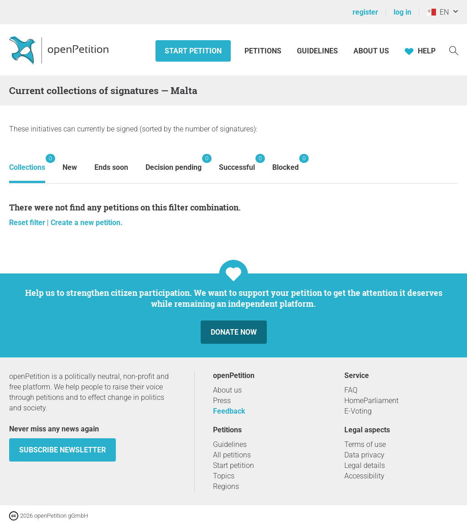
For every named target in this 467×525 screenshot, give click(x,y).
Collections (27, 163)
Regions (226, 486)
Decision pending (173, 163)
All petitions (232, 455)
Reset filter (28, 222)
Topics (223, 476)
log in (402, 12)
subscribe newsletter (62, 450)
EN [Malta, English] (438, 12)
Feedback (229, 411)
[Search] (453, 50)
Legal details (364, 465)
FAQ (351, 390)
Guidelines (317, 51)
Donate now (234, 332)
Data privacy (364, 455)
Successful (237, 163)
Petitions (263, 51)
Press (222, 400)
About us (371, 51)
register (365, 12)
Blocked (285, 163)
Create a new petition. (87, 222)
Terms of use (365, 444)
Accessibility (364, 476)
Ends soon (111, 167)
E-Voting (358, 411)
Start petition (193, 51)
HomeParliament (371, 400)
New (69, 167)
